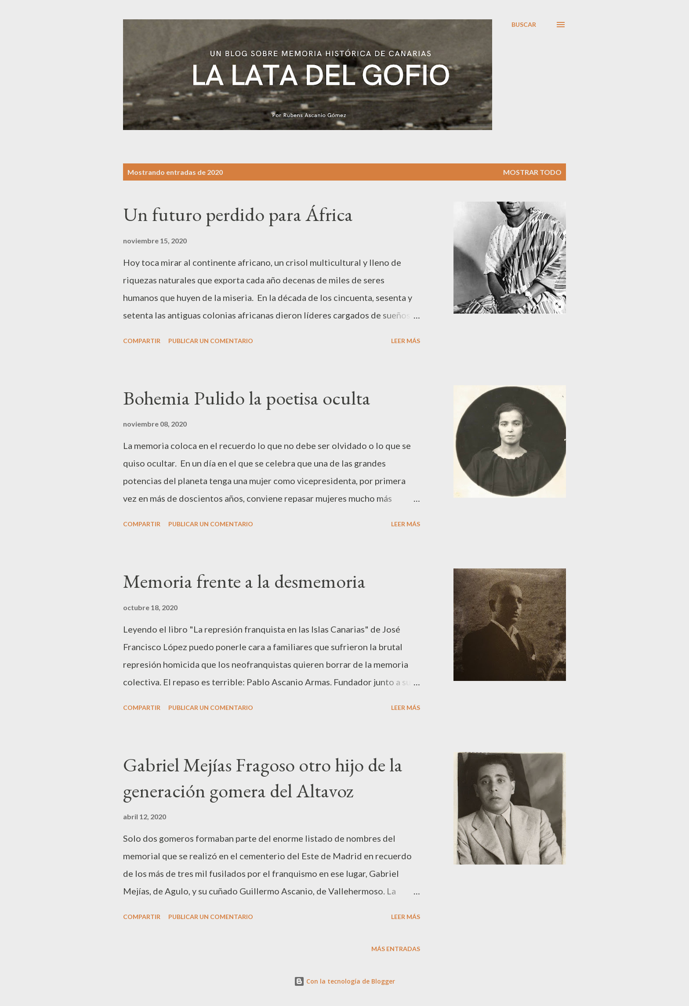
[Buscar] (523, 24)
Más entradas (395, 948)
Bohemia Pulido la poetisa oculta (246, 397)
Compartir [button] (141, 340)
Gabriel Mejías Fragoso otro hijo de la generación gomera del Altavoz (263, 777)
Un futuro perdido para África (238, 214)
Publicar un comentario (210, 340)
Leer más (405, 340)
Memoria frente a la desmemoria (244, 580)
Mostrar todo (532, 172)
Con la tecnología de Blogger (344, 981)
